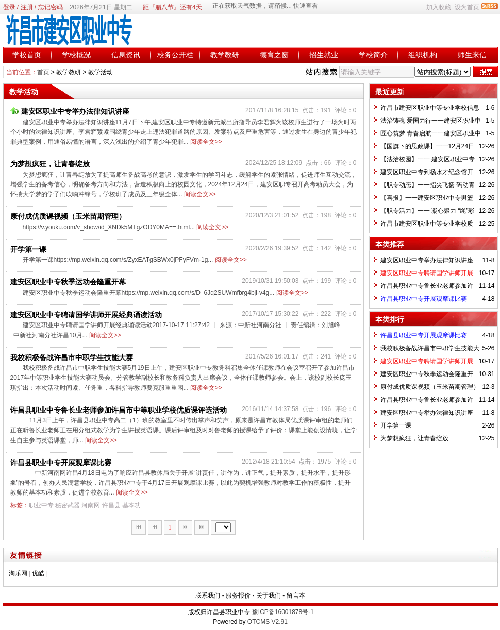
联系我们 (207, 595)
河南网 (90, 505)
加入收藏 (438, 7)
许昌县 (111, 505)
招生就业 (323, 54)
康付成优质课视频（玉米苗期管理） (68, 216)
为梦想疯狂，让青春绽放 (50, 164)
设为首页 (467, 7)
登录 (9, 7)
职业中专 (41, 505)
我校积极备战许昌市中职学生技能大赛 (71, 357)
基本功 (131, 505)
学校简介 (373, 54)
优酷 (38, 573)
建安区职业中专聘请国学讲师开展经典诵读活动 (86, 315)
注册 (27, 7)
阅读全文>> (206, 141)
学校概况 (76, 54)
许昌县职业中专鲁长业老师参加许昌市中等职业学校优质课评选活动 (118, 410)
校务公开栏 (175, 54)
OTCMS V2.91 (267, 621)
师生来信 (472, 54)
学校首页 (26, 54)
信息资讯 (125, 54)
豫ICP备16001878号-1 (283, 612)
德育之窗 (274, 54)
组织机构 (422, 54)
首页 (43, 72)
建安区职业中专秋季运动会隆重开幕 (68, 282)
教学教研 (224, 54)
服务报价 (238, 595)
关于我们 (268, 595)
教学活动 (100, 72)
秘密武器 (67, 505)
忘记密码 (50, 7)
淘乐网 (18, 573)
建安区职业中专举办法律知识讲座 (69, 111)
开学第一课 (28, 249)
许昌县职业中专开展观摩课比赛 (60, 462)
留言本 (296, 595)
